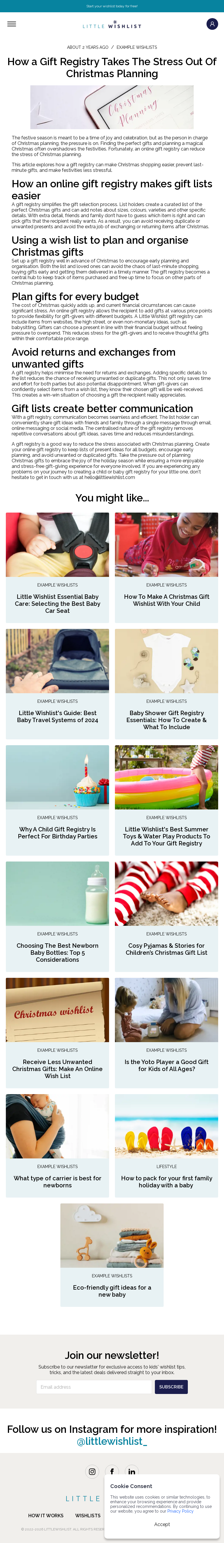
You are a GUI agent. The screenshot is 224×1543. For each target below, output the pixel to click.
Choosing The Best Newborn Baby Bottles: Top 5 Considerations (58, 952)
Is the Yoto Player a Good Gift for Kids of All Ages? (167, 1065)
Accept (162, 1524)
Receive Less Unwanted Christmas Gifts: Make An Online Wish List (57, 1069)
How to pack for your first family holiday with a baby (166, 1182)
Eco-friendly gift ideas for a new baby (112, 1291)
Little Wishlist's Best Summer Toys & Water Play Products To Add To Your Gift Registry (166, 836)
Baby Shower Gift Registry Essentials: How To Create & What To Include (166, 720)
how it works (46, 1515)
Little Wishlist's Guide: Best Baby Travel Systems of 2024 (57, 717)
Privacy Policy (180, 1511)
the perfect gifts (134, 143)
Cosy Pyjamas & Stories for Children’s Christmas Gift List (166, 949)
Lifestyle (167, 1166)
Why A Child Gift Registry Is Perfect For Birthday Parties (57, 833)
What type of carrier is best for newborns (58, 1182)
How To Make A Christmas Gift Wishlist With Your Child (166, 600)
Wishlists (88, 1515)
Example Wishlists (57, 585)
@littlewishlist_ (112, 1441)
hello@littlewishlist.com (110, 477)
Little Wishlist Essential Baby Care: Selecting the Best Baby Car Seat (57, 603)
